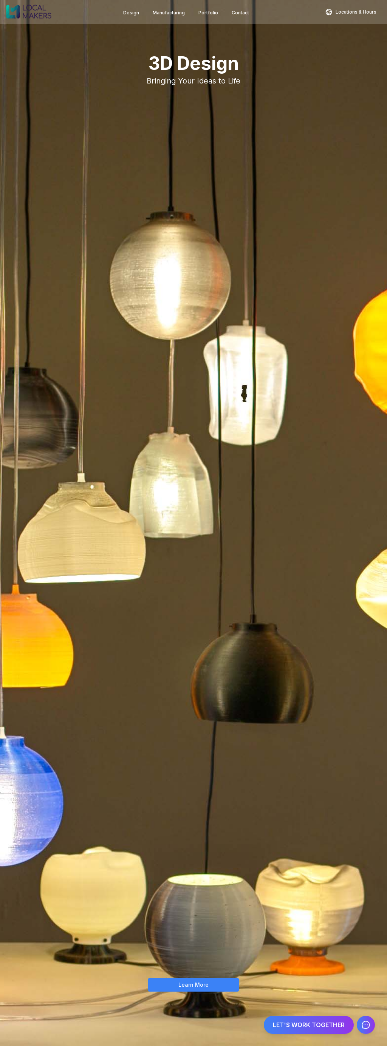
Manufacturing (169, 12)
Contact (240, 12)
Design (131, 12)
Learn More (193, 984)
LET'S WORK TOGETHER (309, 1025)
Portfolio (208, 12)
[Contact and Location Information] (350, 12)
